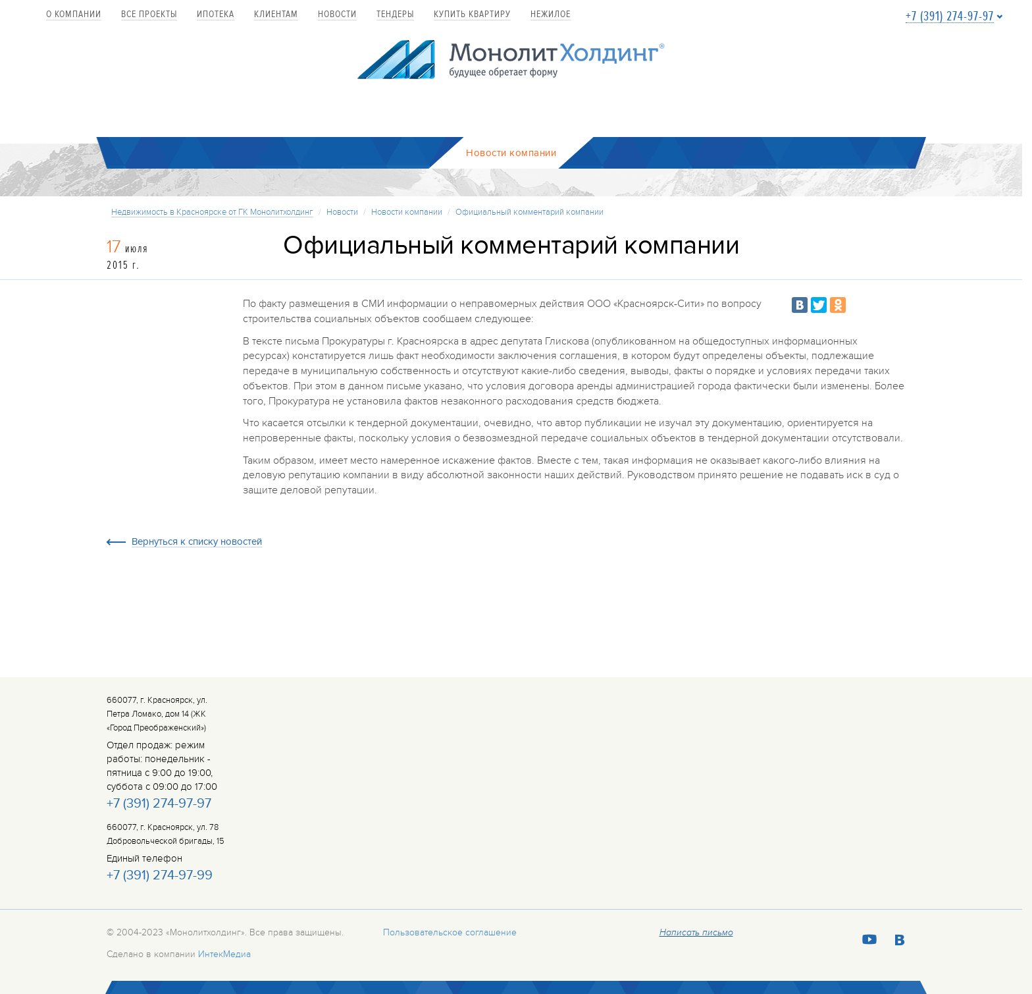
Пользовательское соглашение (450, 932)
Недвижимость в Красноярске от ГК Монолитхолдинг (212, 212)
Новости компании (406, 212)
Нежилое (550, 15)
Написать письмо (696, 932)
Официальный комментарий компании (529, 212)
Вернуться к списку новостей (197, 542)
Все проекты (149, 15)
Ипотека (215, 15)
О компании (73, 15)
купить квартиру (472, 15)
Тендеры (395, 15)
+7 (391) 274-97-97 (950, 17)
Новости (337, 15)
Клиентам (276, 15)
